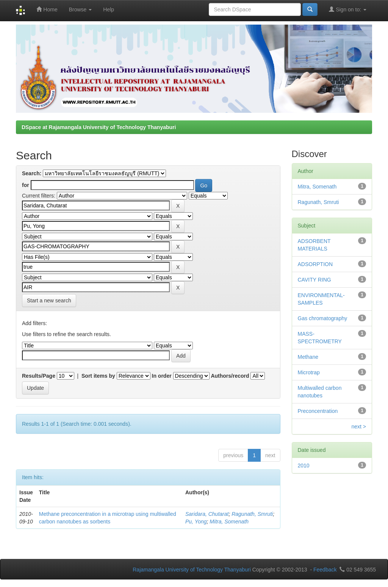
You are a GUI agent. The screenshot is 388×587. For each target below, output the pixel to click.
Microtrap (309, 372)
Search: (31, 173)
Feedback (324, 570)
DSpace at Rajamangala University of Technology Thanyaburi (99, 127)
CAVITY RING (314, 280)
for (25, 185)
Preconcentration (318, 411)
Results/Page (38, 376)
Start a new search (49, 300)
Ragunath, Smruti (252, 514)
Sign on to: (347, 9)
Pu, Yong (196, 521)
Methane (308, 357)
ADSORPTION (315, 264)
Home (46, 9)
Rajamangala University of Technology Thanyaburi (192, 570)
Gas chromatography (322, 318)
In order (162, 376)
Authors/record (230, 376)
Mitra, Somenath (229, 521)
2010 (304, 465)
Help (108, 9)
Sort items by (98, 376)
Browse (80, 9)
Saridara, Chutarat (206, 514)
